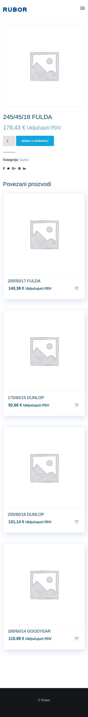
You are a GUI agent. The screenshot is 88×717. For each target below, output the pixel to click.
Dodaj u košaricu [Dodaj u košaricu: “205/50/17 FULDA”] (83, 288)
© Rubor (44, 700)
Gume (24, 160)
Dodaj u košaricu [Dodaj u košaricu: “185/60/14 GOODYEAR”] (83, 638)
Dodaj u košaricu (35, 141)
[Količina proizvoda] (9, 141)
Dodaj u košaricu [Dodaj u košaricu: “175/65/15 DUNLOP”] (83, 405)
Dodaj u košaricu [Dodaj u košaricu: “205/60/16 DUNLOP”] (83, 521)
